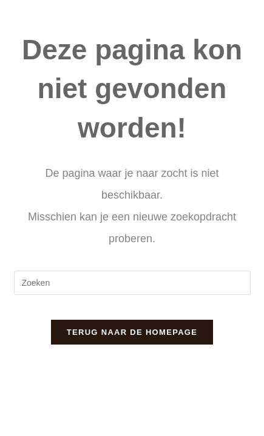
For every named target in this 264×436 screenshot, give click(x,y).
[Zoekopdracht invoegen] (132, 283)
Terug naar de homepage (132, 332)
